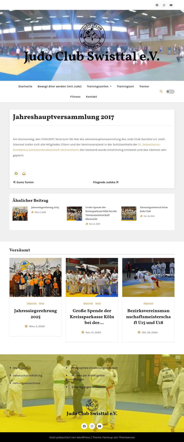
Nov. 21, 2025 (94, 223)
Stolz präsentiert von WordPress (70, 436)
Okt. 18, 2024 (149, 215)
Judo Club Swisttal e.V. (92, 57)
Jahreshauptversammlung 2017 (63, 117)
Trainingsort (125, 86)
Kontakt (91, 96)
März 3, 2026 (40, 211)
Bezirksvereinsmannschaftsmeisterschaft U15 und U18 (148, 316)
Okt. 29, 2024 (150, 331)
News (41, 303)
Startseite (25, 86)
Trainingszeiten (99, 86)
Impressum (20, 367)
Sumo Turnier (23, 181)
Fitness (75, 96)
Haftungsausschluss (26, 382)
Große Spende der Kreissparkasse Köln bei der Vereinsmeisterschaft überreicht (92, 322)
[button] (161, 91)
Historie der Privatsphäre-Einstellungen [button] (85, 377)
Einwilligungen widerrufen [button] (89, 386)
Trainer (144, 86)
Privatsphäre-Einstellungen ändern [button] (95, 367)
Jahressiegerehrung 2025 (45, 207)
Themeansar (127, 436)
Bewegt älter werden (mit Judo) (60, 86)
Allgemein (32, 303)
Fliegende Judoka (106, 181)
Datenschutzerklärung (27, 375)
